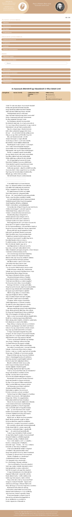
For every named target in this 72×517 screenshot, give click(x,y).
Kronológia (7, 26)
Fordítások (6, 43)
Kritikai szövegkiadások (10, 49)
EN (69, 17)
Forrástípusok (7, 32)
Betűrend (6, 29)
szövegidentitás (51, 97)
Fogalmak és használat (10, 73)
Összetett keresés (8, 56)
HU (66, 17)
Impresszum (6, 76)
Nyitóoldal (6, 69)
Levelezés (5, 46)
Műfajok (6, 22)
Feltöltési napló (8, 79)
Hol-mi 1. (36, 94)
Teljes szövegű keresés (9, 60)
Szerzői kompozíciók (9, 39)
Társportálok (7, 83)
